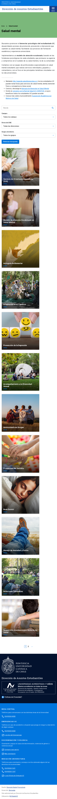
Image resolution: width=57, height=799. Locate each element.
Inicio (3, 26)
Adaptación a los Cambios (14, 304)
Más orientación (10, 754)
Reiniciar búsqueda (10, 142)
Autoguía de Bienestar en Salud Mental (35, 89)
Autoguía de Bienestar (13, 263)
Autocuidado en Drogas (13, 427)
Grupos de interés (8, 132)
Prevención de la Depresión (15, 345)
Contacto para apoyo (11, 749)
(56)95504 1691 (9, 768)
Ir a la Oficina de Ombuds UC (14, 775)
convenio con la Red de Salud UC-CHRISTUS (28, 91)
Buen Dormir (8, 509)
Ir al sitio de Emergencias (13, 735)
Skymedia (12, 790)
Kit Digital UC (14, 796)
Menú (53, 9)
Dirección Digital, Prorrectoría (16, 787)
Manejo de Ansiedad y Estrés (15, 550)
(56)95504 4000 (9, 716)
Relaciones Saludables (13, 591)
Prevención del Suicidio (13, 468)
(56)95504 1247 (9, 771)
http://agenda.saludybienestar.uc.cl (25, 81)
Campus (4, 113)
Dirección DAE (6, 122)
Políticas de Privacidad (11, 697)
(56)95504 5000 (9, 731)
